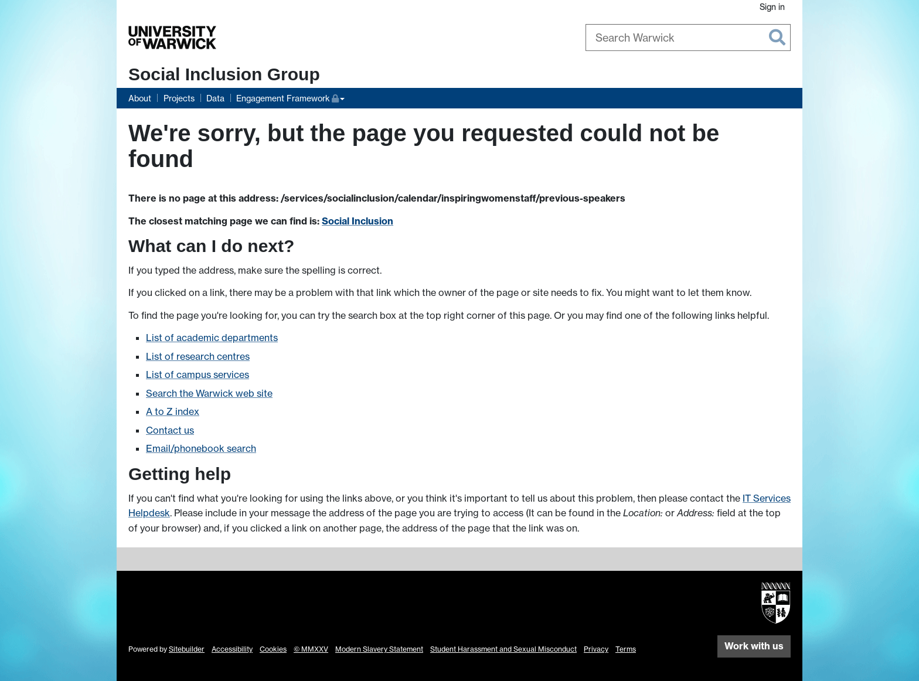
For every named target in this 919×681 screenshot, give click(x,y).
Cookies (273, 649)
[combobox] (688, 37)
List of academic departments (212, 337)
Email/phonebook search (201, 448)
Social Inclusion (357, 221)
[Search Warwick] (688, 37)
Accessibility (232, 649)
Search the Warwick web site (209, 393)
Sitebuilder (187, 649)
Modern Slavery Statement (379, 649)
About (139, 98)
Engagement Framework (287, 97)
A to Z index (172, 411)
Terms (625, 649)
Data (215, 98)
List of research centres (198, 356)
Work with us (754, 646)
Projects (179, 98)
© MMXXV (311, 649)
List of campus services (197, 374)
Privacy (596, 649)
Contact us (170, 430)
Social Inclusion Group (224, 74)
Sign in (772, 7)
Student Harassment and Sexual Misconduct (503, 649)
